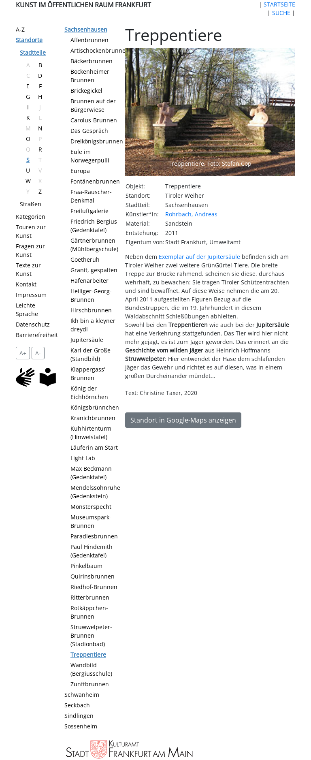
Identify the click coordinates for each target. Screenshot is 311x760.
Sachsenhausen (85, 29)
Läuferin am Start (94, 447)
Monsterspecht (90, 506)
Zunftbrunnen (89, 684)
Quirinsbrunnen (92, 576)
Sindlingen (79, 715)
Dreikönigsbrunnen (96, 141)
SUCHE (281, 13)
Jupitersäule (86, 340)
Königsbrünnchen (94, 407)
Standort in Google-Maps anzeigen (183, 420)
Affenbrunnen (89, 40)
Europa (80, 171)
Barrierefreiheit (37, 335)
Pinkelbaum (86, 566)
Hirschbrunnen (91, 310)
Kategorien (30, 216)
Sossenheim (80, 726)
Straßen (30, 204)
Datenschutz (33, 324)
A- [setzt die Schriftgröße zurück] (38, 353)
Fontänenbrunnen (95, 181)
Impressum (31, 295)
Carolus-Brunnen (93, 120)
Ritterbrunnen (89, 597)
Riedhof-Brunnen (93, 587)
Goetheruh (85, 259)
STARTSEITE (279, 4)
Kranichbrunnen (92, 418)
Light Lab (82, 458)
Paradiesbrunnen (94, 536)
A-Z (20, 29)
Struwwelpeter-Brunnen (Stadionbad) (91, 635)
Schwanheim (81, 694)
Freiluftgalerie (89, 211)
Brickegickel (86, 90)
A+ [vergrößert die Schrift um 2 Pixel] (22, 353)
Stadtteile (33, 52)
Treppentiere (88, 654)
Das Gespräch (89, 130)
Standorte (29, 40)
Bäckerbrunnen (91, 61)
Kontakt (26, 284)
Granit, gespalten (93, 270)
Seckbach (77, 705)
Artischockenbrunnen (99, 50)
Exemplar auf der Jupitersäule (199, 256)
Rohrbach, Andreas (191, 214)
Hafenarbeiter (89, 280)
